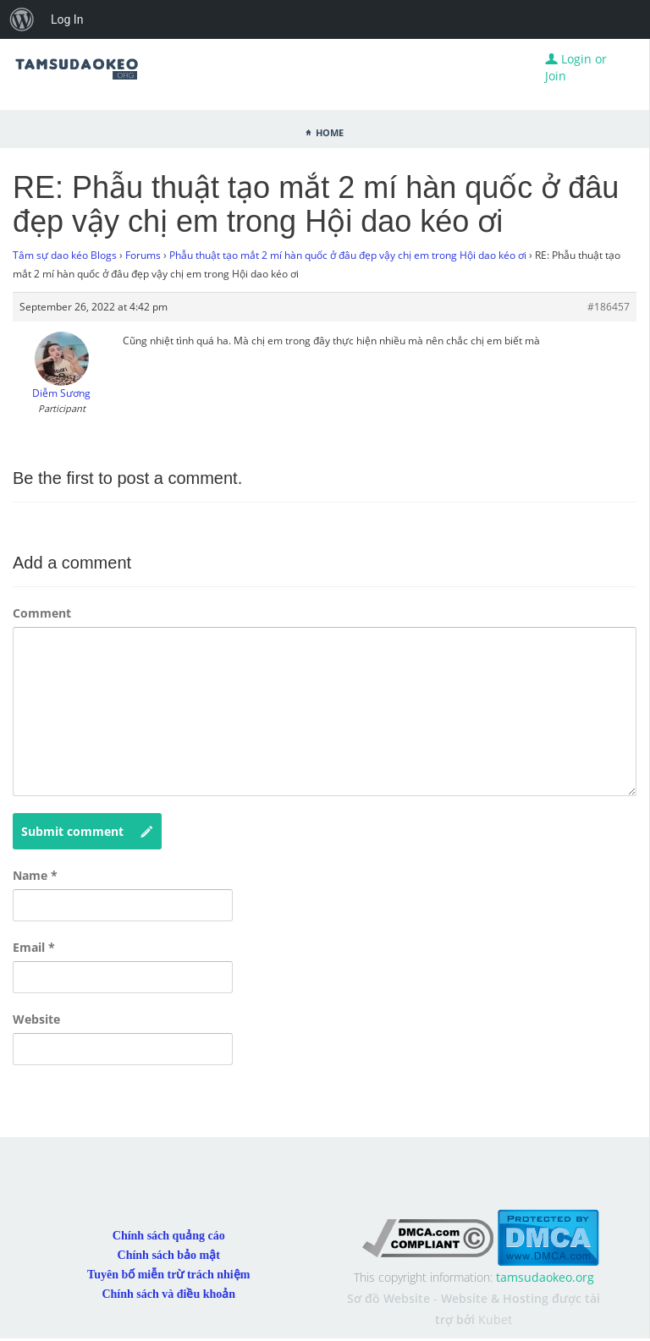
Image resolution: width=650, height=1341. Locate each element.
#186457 (608, 307)
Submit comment (87, 831)
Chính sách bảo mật (169, 1255)
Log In (67, 19)
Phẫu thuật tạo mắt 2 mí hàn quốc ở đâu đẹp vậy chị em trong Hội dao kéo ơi (347, 255)
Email (34, 947)
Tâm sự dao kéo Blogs (65, 255)
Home (330, 131)
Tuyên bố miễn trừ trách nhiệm (168, 1274)
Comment (42, 613)
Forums (143, 255)
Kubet (495, 1319)
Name (35, 875)
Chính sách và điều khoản (168, 1294)
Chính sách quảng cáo (169, 1235)
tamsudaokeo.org (545, 1277)
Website (36, 1019)
